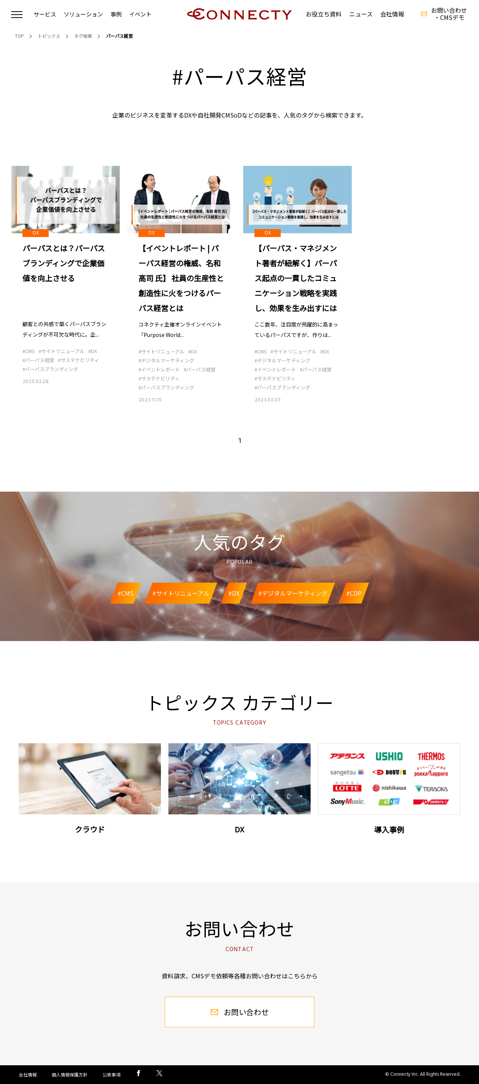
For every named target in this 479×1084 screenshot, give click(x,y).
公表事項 (111, 1074)
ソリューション (83, 14)
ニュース (361, 14)
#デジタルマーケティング (166, 360)
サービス (45, 14)
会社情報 (392, 14)
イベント (140, 14)
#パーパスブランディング (50, 369)
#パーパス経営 (38, 360)
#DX (92, 351)
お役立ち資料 (324, 14)
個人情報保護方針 (70, 1074)
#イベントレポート (159, 369)
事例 (116, 14)
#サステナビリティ (78, 360)
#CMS (28, 351)
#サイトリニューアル (62, 351)
